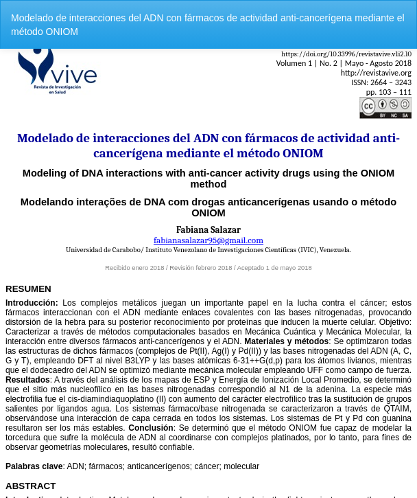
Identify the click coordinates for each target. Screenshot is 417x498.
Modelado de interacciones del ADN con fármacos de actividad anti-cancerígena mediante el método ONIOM (208, 24)
